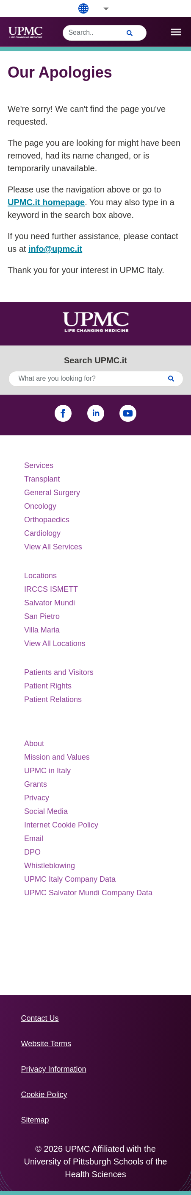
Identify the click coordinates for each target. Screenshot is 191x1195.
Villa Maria (42, 630)
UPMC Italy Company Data (70, 879)
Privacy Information (53, 1069)
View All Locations (55, 643)
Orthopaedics (46, 519)
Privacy (36, 798)
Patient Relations (53, 699)
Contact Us (40, 1018)
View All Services (53, 547)
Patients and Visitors (59, 672)
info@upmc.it (55, 248)
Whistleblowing (49, 865)
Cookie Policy (44, 1094)
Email (33, 838)
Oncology (40, 506)
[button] (100, 9)
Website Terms (46, 1043)
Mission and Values (57, 757)
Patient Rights (48, 686)
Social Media (46, 811)
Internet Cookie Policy (61, 825)
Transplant (42, 479)
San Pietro (42, 616)
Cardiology (42, 533)
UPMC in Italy (47, 770)
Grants (35, 784)
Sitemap (35, 1120)
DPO (32, 852)
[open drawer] (176, 32)
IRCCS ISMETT (51, 589)
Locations (40, 575)
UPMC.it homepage (46, 202)
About (34, 743)
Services (38, 465)
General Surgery (52, 492)
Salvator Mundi (49, 603)
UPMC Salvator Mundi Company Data (88, 893)
